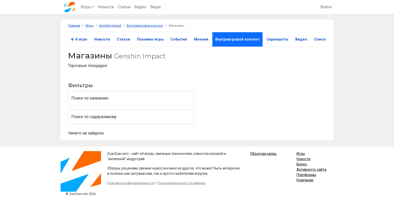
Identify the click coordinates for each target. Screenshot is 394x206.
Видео (140, 7)
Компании (305, 180)
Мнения (201, 39)
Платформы (306, 175)
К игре (79, 39)
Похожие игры (150, 39)
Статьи (124, 7)
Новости (106, 7)
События (179, 39)
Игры (301, 154)
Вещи (155, 7)
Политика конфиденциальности (131, 183)
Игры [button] (86, 7)
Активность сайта (311, 169)
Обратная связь (263, 154)
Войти (325, 7)
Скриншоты (277, 39)
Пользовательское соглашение (181, 183)
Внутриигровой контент (237, 39)
